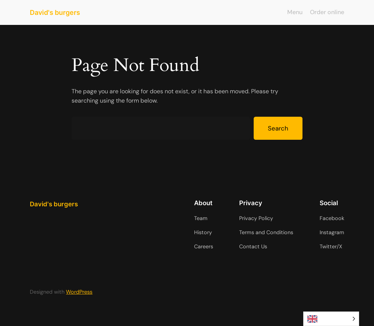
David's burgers (55, 12)
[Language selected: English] (331, 319)
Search (278, 128)
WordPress (79, 291)
